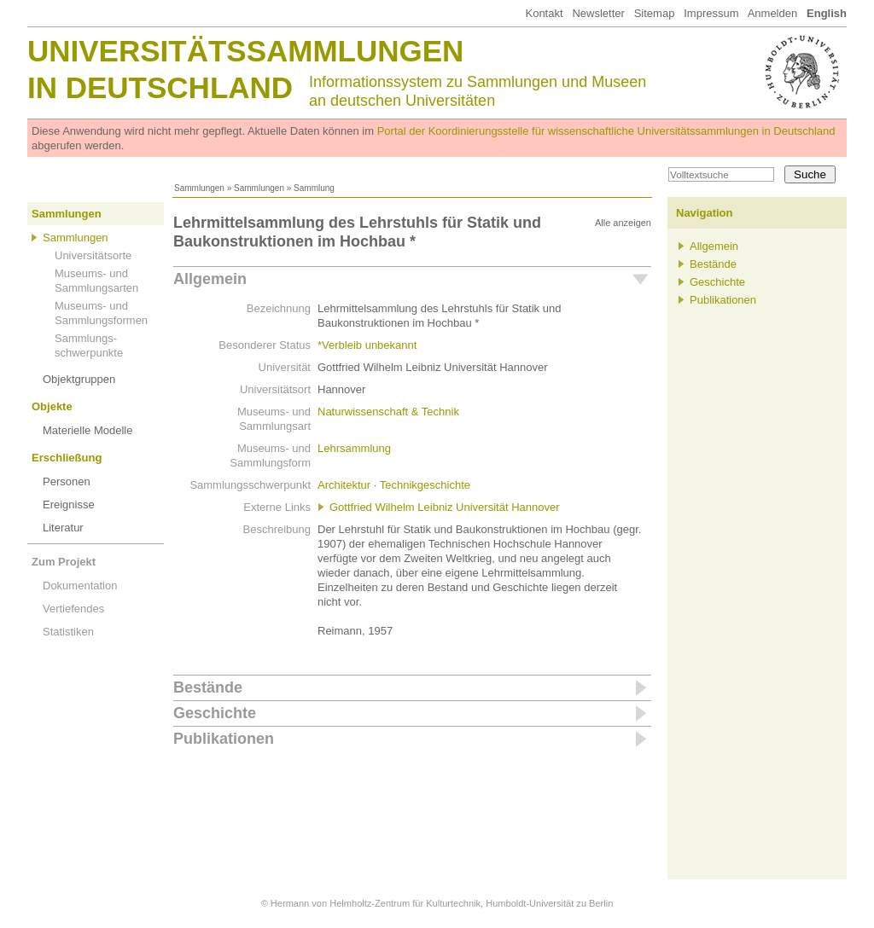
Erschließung (67, 457)
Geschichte (214, 713)
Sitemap (654, 13)
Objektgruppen (79, 379)
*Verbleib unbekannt (367, 345)
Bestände (207, 687)
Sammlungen (199, 188)
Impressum (711, 13)
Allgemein (210, 278)
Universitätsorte (93, 255)
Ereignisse (69, 504)
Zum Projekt (64, 561)
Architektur (344, 484)
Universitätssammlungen (245, 50)
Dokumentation (80, 585)
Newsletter (598, 13)
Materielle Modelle (88, 430)
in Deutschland (160, 87)
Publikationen (223, 738)
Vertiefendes (73, 608)
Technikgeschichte (425, 484)
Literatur (63, 527)
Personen (66, 481)
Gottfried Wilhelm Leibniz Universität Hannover (444, 507)
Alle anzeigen (623, 223)
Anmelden (773, 13)
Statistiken (68, 631)
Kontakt (543, 13)
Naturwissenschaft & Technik (388, 411)
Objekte (52, 406)
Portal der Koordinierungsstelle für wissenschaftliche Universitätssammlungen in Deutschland (606, 131)
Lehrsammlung (354, 448)
